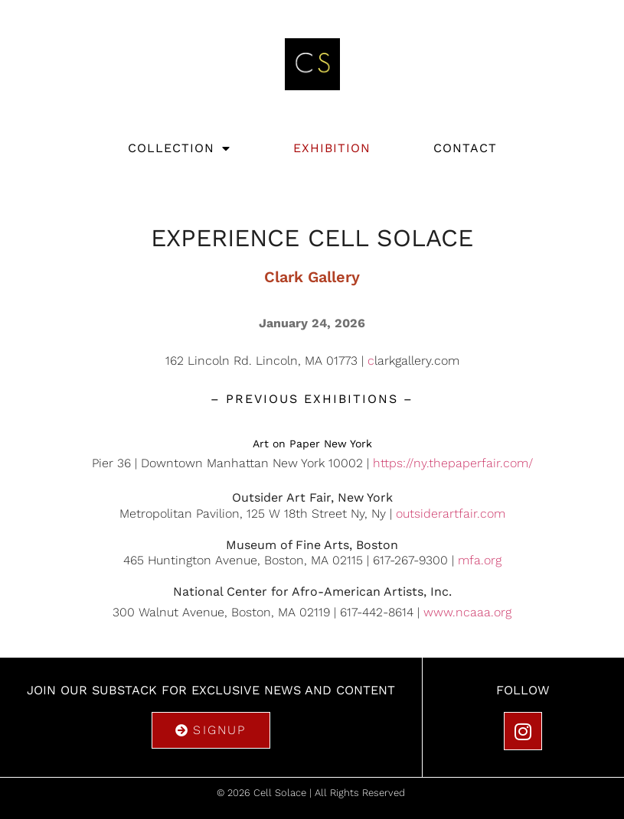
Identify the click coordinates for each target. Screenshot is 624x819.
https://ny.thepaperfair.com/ (453, 463)
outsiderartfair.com (450, 513)
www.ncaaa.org (467, 612)
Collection (179, 148)
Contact (465, 148)
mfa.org (479, 560)
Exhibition (332, 148)
